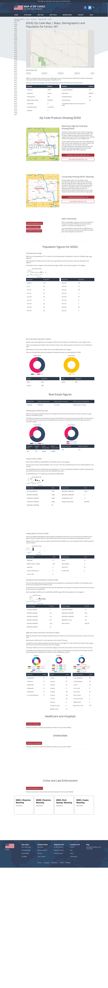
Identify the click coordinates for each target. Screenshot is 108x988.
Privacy (39, 983)
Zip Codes (40, 967)
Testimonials (73, 977)
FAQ (71, 970)
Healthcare (77, 73)
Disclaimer (55, 983)
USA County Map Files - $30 (78, 201)
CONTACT (81, 15)
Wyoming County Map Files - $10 (78, 197)
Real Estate (61, 73)
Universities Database (34, 231)
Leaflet (74, 67)
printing (69, 188)
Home (27, 19)
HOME (16, 15)
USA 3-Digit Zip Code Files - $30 (78, 159)
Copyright (46, 983)
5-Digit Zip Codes (42, 19)
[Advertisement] (60, 348)
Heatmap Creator (59, 970)
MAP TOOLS (53, 15)
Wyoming (33, 19)
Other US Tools (58, 973)
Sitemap (68, 983)
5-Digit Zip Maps (25, 970)
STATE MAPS (27, 15)
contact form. (79, 231)
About (71, 973)
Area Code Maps (26, 967)
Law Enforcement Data (34, 223)
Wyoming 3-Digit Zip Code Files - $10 (78, 155)
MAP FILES (41, 15)
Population (44, 73)
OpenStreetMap (81, 67)
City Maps (24, 977)
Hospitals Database (33, 227)
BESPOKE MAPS (67, 15)
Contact (72, 967)
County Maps (25, 973)
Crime (92, 73)
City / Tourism (41, 977)
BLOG (91, 15)
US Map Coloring (58, 967)
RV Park (40, 973)
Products (28, 73)
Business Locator (42, 970)
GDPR (61, 983)
